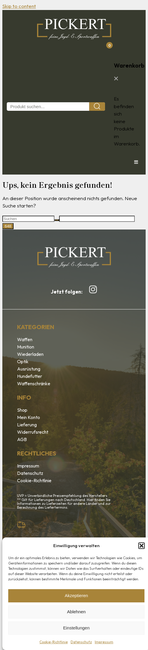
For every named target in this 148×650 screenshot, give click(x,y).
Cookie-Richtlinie (53, 642)
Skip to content (19, 6)
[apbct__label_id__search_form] (97, 219)
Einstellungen (76, 627)
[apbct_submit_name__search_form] (8, 226)
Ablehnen (76, 611)
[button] (141, 546)
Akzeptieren (76, 595)
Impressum (104, 642)
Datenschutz (81, 642)
